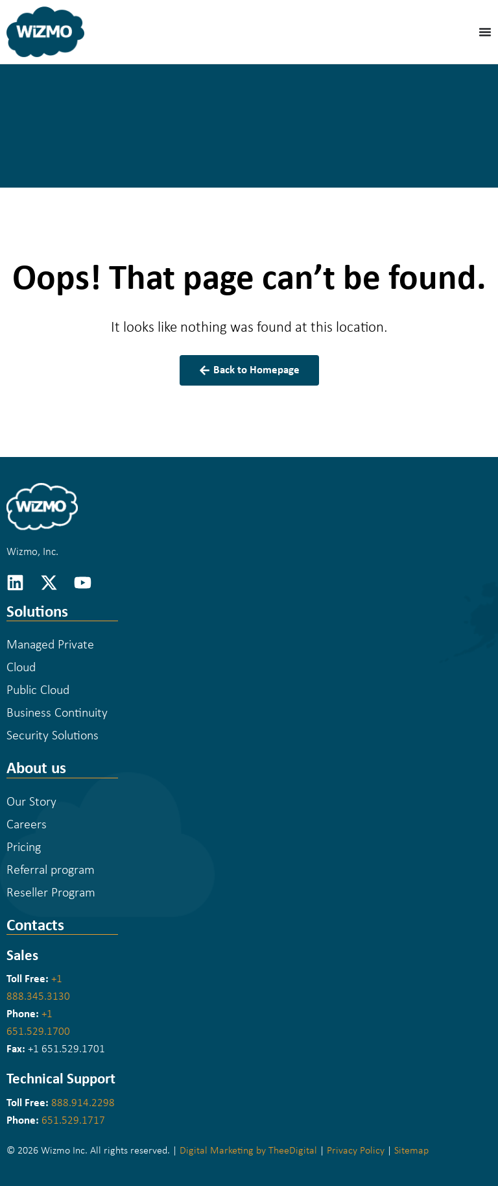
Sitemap (411, 1151)
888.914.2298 (83, 1103)
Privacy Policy (356, 1151)
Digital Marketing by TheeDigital (248, 1151)
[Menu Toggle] (485, 31)
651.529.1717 (73, 1120)
